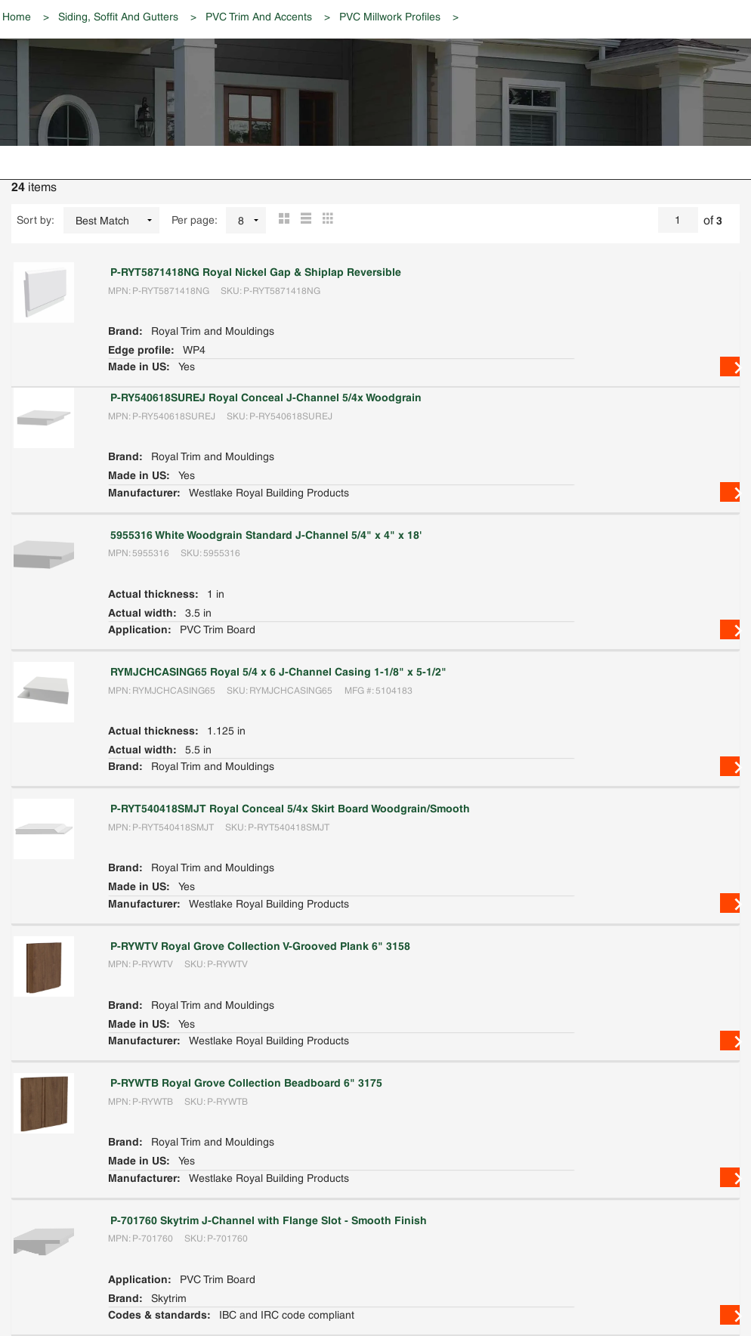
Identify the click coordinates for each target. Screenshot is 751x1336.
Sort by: (35, 220)
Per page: (195, 220)
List (303, 220)
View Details (730, 366)
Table (325, 220)
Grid (281, 220)
